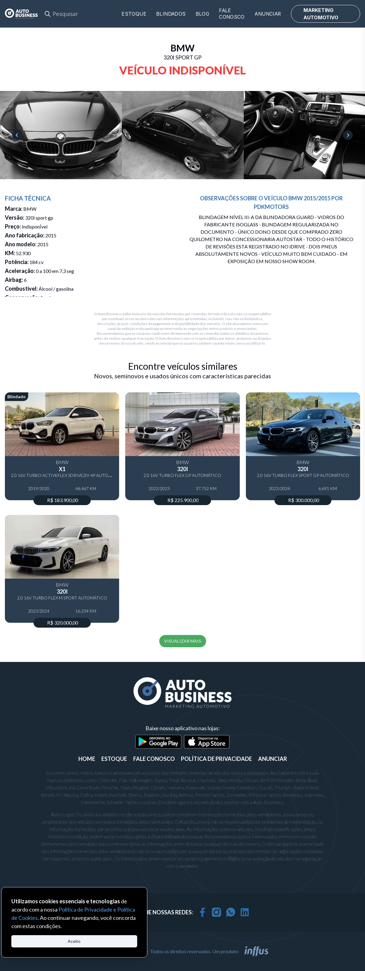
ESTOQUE (114, 758)
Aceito (74, 941)
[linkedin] (244, 912)
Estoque (134, 14)
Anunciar (268, 14)
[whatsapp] (230, 912)
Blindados (171, 14)
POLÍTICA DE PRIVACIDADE (216, 758)
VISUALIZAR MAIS (182, 641)
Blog (202, 14)
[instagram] (216, 912)
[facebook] (202, 912)
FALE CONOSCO (154, 758)
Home (86, 758)
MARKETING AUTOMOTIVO (320, 14)
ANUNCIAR (272, 758)
